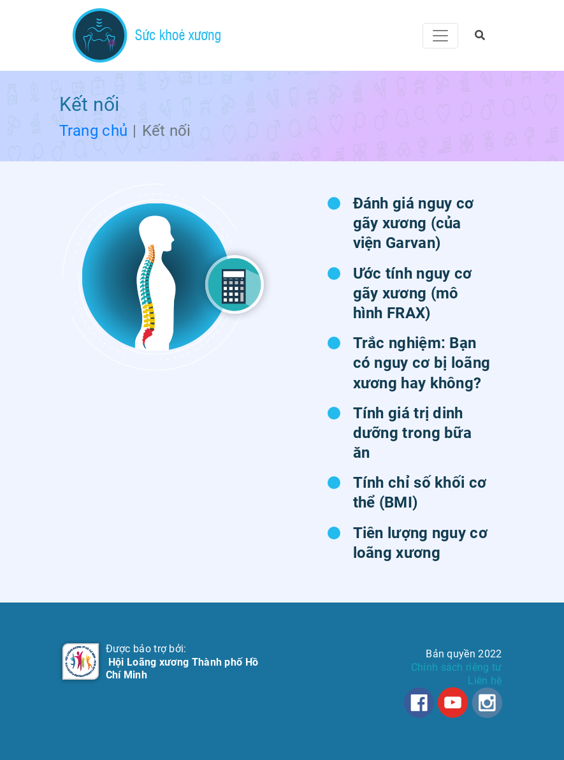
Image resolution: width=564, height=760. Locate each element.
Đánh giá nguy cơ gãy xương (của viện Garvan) (413, 223)
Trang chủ (93, 131)
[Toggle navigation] (440, 35)
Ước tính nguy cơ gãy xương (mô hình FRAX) (412, 293)
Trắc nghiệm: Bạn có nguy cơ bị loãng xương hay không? (422, 362)
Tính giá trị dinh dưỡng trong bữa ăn (412, 433)
